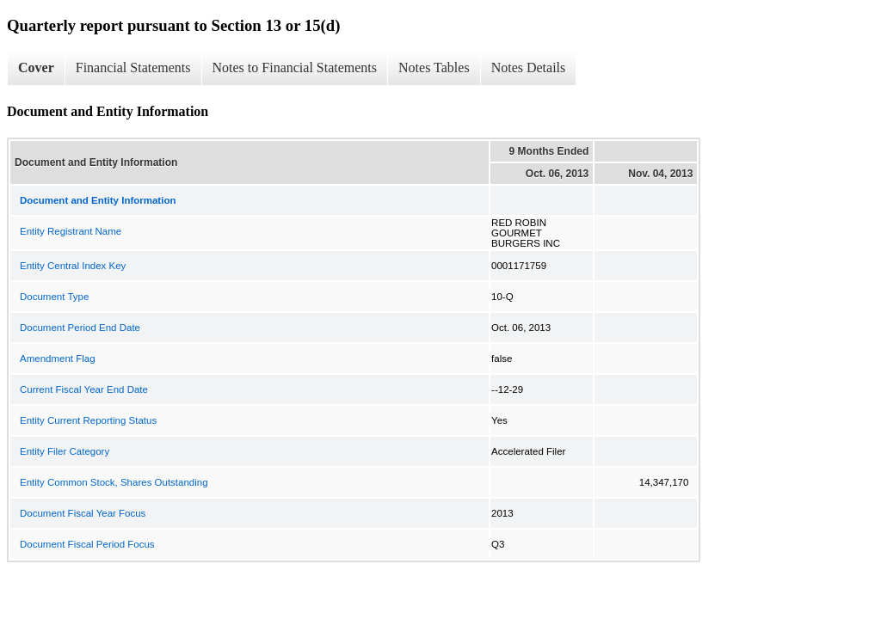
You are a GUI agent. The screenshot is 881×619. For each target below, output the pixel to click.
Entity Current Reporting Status (88, 420)
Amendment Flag (57, 358)
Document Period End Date (80, 327)
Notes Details (528, 67)
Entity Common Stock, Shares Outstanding (114, 482)
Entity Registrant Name (70, 231)
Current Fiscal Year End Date (84, 389)
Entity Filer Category (64, 451)
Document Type (54, 296)
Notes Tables (434, 67)
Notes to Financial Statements (295, 67)
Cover (36, 67)
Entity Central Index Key (73, 265)
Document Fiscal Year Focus (82, 513)
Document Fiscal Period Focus (87, 544)
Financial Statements (133, 67)
